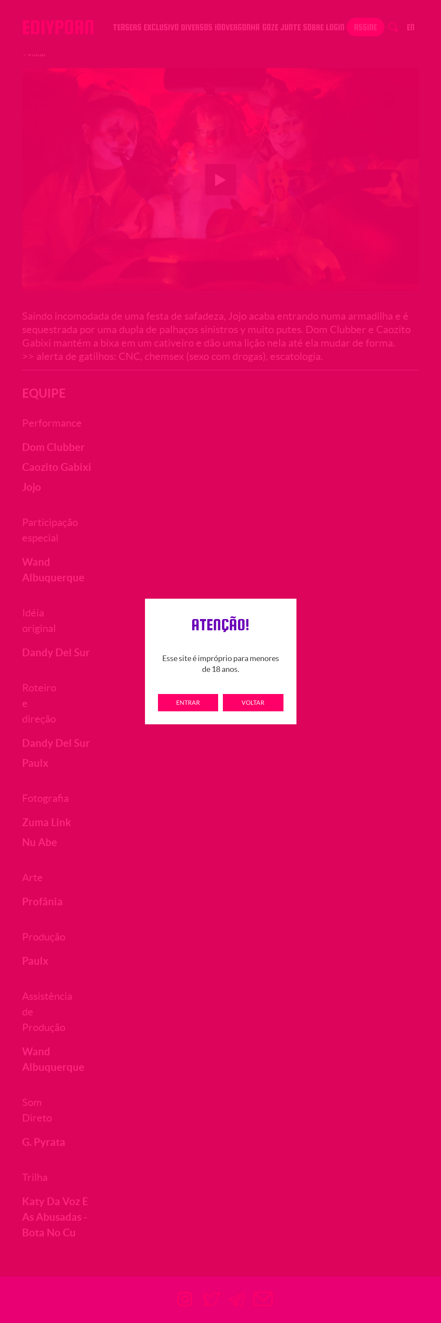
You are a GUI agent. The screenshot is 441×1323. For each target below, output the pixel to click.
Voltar (252, 702)
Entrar (188, 702)
